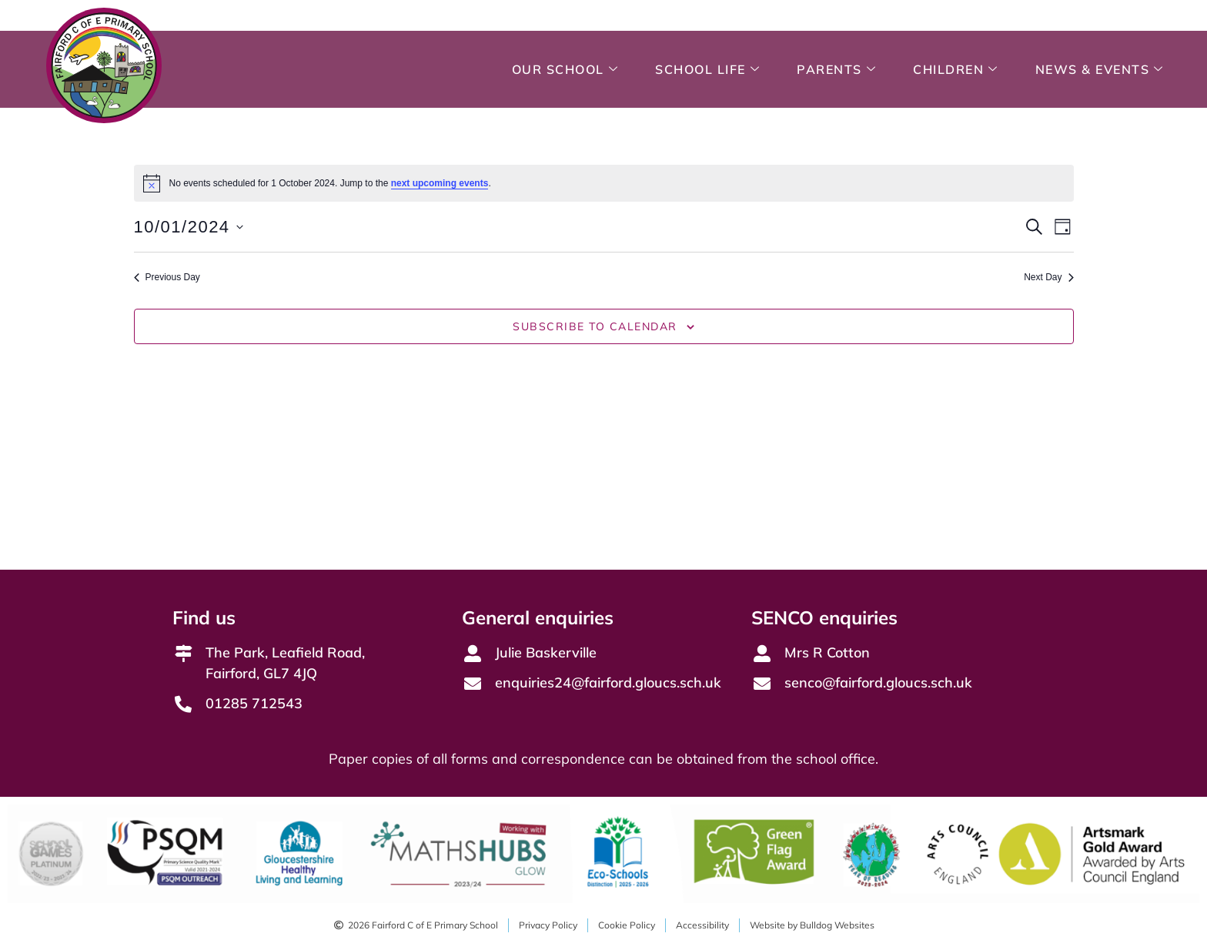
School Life (707, 69)
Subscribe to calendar (595, 326)
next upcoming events (440, 183)
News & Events (1099, 69)
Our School (565, 69)
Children (955, 69)
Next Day (1048, 277)
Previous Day (167, 277)
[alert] (604, 183)
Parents (836, 69)
